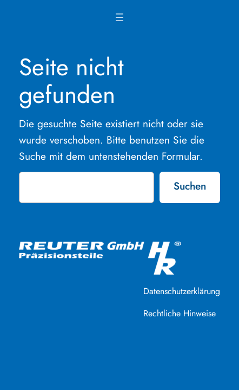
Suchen (190, 185)
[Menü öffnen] (119, 17)
